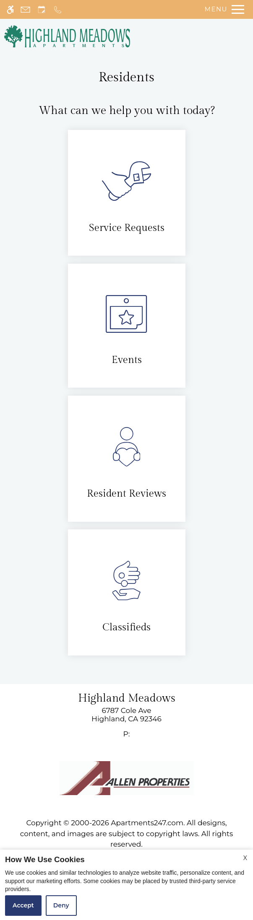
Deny (61, 905)
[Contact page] (25, 9)
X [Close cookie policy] (245, 858)
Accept (23, 905)
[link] (126, 714)
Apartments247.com (147, 823)
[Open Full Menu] (222, 9)
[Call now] (57, 9)
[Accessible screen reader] (10, 9)
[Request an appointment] (41, 9)
